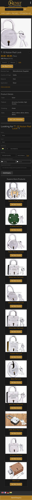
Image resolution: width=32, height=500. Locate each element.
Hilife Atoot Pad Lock (16, 430)
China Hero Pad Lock (16, 328)
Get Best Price (7, 66)
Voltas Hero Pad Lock (16, 277)
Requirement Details (6, 165)
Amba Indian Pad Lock (16, 303)
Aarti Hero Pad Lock (16, 404)
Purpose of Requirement (7, 158)
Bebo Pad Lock (16, 379)
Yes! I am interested (16, 119)
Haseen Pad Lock (16, 353)
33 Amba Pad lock (16, 455)
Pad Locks (15, 13)
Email (2, 139)
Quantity (3, 152)
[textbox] (13, 62)
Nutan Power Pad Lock (16, 252)
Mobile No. (3, 145)
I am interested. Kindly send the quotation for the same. (16, 168)
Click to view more (5, 86)
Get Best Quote (16, 204)
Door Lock (16, 481)
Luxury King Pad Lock (16, 201)
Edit (20, 62)
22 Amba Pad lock (16, 226)
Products (8, 13)
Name (2, 132)
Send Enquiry (16, 498)
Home (2, 13)
